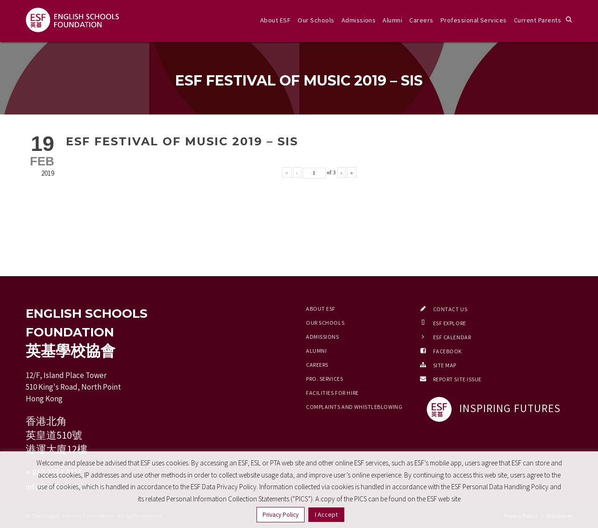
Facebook (447, 351)
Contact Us (450, 309)
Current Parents (537, 20)
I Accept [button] (326, 514)
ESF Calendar (452, 337)
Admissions (359, 20)
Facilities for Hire (332, 392)
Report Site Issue (457, 379)
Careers (421, 20)
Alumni (392, 20)
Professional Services (474, 20)
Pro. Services (324, 378)
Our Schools (316, 20)
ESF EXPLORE (449, 323)
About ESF (275, 20)
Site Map (444, 365)
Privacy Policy (281, 515)
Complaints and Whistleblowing (354, 406)
